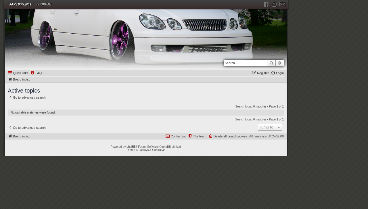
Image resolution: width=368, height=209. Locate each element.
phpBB (130, 146)
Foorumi (44, 4)
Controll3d (159, 150)
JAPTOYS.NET (20, 4)
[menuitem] (36, 73)
